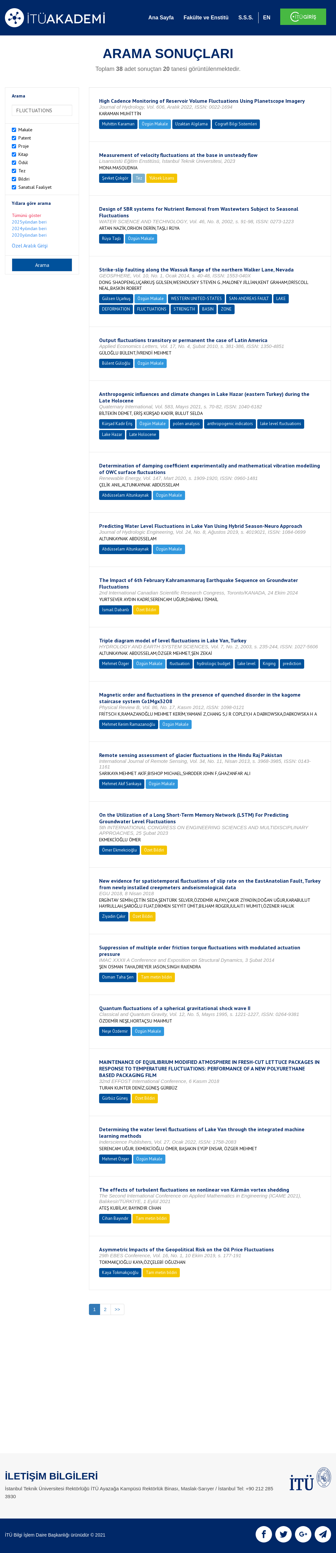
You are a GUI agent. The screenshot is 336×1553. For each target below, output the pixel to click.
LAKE (281, 298)
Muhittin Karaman (118, 124)
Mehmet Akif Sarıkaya (121, 784)
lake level (247, 663)
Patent (24, 138)
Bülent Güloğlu (116, 363)
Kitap (23, 154)
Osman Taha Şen (118, 977)
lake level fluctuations (280, 423)
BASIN (208, 309)
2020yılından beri (29, 235)
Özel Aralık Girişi (30, 245)
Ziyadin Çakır (113, 916)
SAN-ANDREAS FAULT (249, 298)
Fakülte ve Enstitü (205, 17)
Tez (22, 171)
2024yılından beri (29, 228)
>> (117, 1309)
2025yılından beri (29, 222)
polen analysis (186, 423)
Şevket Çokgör (115, 178)
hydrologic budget (213, 663)
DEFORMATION (116, 309)
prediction (292, 663)
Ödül (23, 162)
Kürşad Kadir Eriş (117, 423)
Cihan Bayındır (115, 1218)
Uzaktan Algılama (191, 124)
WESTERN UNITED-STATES (196, 298)
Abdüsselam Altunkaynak (125, 495)
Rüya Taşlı (111, 238)
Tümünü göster (26, 215)
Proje (23, 146)
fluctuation (180, 663)
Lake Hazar (112, 434)
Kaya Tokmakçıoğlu (120, 1272)
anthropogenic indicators (230, 423)
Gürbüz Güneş (115, 1098)
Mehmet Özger (115, 663)
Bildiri (24, 179)
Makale (25, 130)
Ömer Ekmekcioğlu (119, 850)
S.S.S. (245, 17)
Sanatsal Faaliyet (35, 187)
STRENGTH (184, 309)
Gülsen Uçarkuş (116, 298)
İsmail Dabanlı (115, 610)
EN (266, 17)
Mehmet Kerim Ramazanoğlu (128, 724)
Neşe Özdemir (115, 1031)
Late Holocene (142, 434)
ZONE (226, 309)
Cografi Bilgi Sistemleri (236, 124)
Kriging (269, 663)
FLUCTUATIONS (151, 309)
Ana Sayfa (161, 17)
